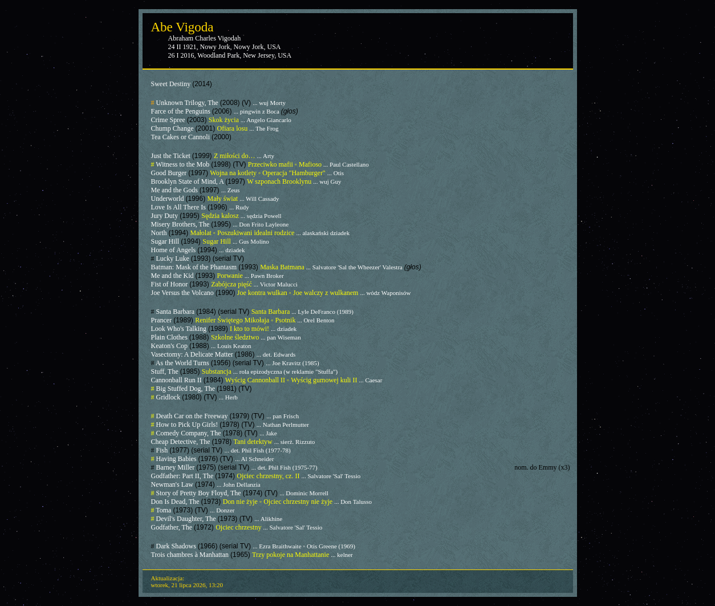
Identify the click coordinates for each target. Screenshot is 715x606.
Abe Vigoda (182, 27)
